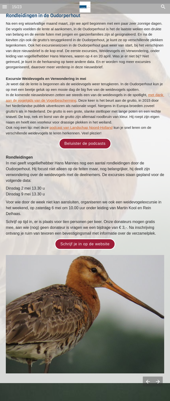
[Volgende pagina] (158, 381)
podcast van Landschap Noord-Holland (81, 127)
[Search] (163, 7)
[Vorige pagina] (148, 381)
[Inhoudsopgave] (4, 7)
